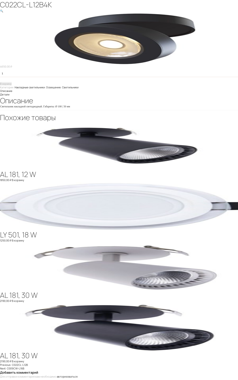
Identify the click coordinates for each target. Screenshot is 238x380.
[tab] (119, 91)
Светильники (70, 87)
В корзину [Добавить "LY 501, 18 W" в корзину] (18, 240)
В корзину (6, 83)
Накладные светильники (30, 87)
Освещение (53, 87)
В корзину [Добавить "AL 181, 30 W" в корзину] (18, 301)
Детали (4, 94)
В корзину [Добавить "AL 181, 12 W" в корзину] (18, 180)
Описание (6, 91)
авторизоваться (67, 376)
